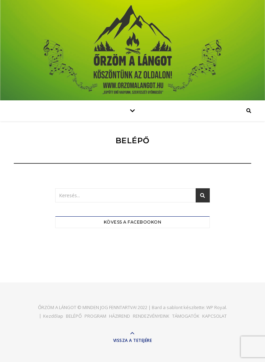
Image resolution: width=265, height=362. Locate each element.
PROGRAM (95, 316)
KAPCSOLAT (214, 316)
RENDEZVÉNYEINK (151, 316)
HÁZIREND (119, 316)
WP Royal (216, 307)
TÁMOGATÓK (185, 316)
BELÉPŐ (74, 316)
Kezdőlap (53, 316)
